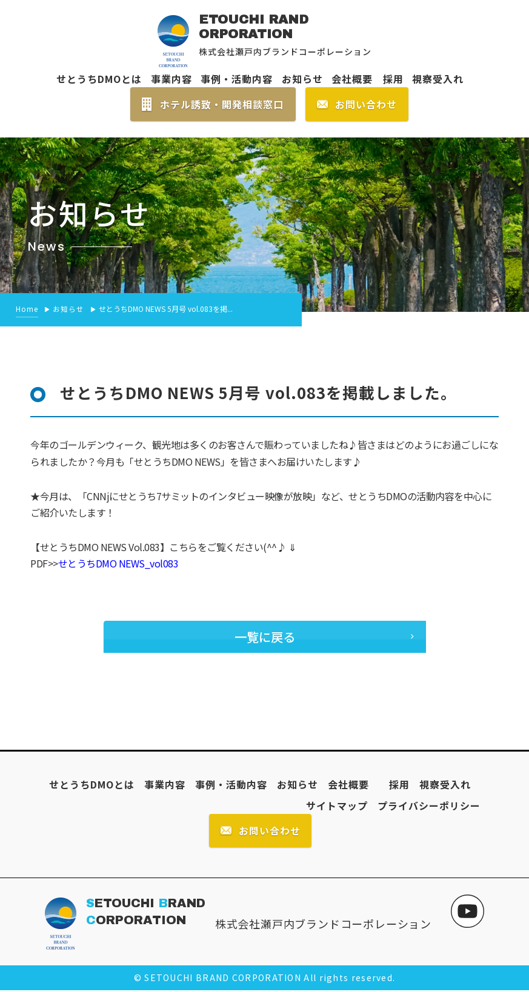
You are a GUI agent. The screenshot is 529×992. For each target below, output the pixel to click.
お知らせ (302, 78)
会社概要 (352, 78)
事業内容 (171, 78)
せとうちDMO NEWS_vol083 (118, 563)
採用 (388, 78)
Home (27, 308)
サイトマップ (337, 806)
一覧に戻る (264, 636)
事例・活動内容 (237, 78)
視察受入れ (438, 78)
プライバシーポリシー (429, 806)
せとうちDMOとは (99, 78)
